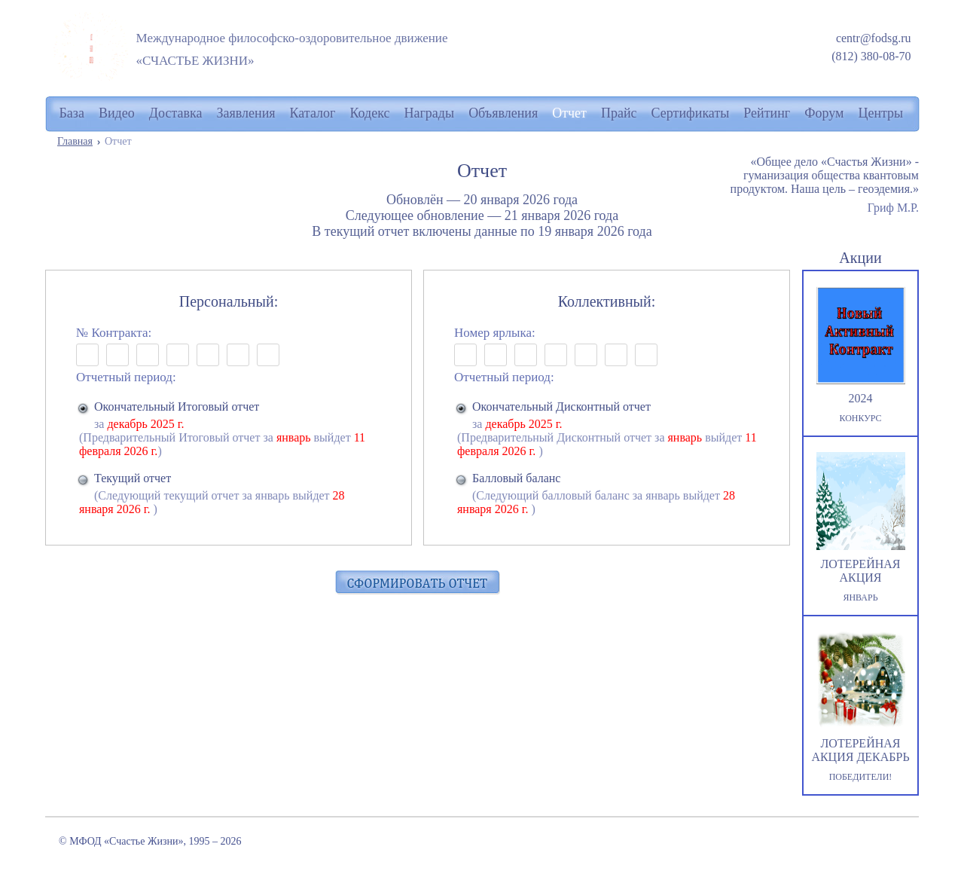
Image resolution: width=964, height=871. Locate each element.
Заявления (246, 113)
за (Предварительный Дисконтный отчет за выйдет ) (607, 428)
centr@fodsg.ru (873, 38)
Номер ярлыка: (494, 332)
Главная (75, 141)
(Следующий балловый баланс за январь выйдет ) (607, 493)
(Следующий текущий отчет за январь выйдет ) (229, 493)
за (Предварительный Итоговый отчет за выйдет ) (229, 428)
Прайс (619, 113)
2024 (860, 355)
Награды (429, 113)
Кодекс (369, 113)
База (71, 113)
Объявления (503, 113)
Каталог (313, 113)
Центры (880, 113)
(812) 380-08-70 (871, 56)
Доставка (176, 113)
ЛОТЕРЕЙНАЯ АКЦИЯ (860, 528)
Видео (117, 113)
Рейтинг (766, 113)
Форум (824, 113)
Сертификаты (690, 113)
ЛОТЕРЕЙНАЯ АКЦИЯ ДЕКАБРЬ (860, 707)
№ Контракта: (113, 332)
